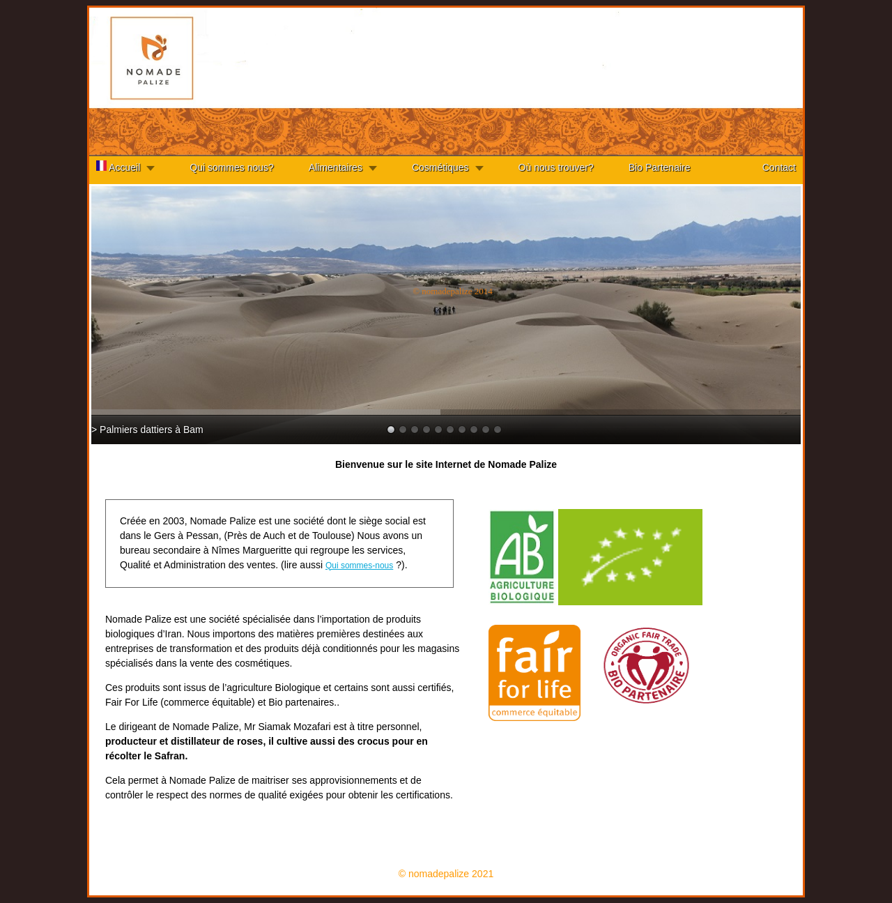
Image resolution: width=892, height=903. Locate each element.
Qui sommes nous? (232, 167)
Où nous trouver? (556, 167)
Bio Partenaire (660, 167)
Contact (779, 167)
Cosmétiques (440, 167)
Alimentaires (335, 167)
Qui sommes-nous (359, 565)
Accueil (118, 166)
